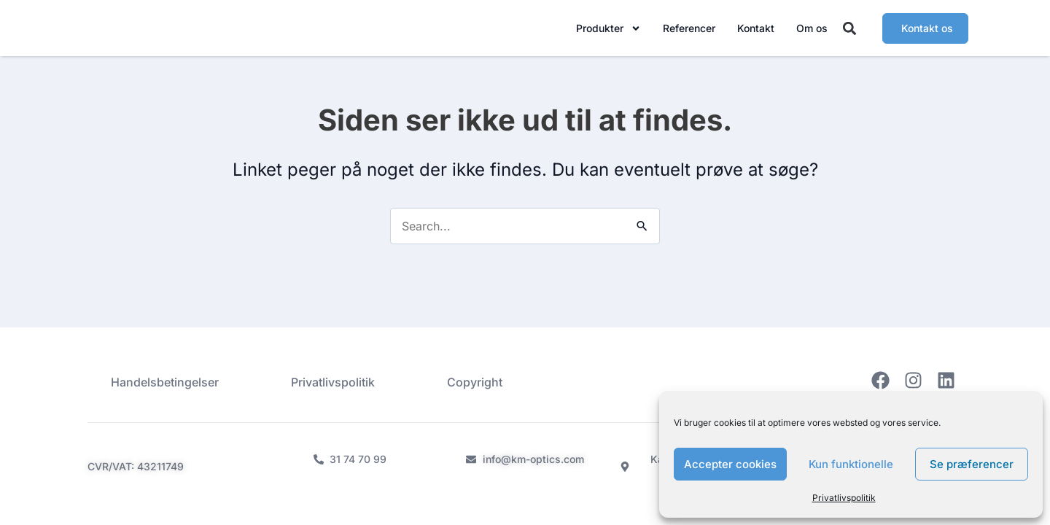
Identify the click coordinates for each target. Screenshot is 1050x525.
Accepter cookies (730, 464)
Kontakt (755, 31)
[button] (850, 32)
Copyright (474, 382)
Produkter (608, 31)
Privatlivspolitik (844, 497)
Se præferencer (972, 464)
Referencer (689, 31)
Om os (812, 31)
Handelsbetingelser (165, 382)
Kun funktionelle (851, 464)
